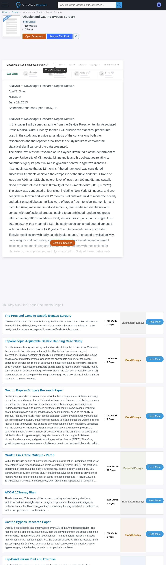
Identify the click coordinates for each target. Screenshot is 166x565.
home (5, 12)
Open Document (34, 36)
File (62, 64)
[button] (5, 5)
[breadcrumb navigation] (83, 12)
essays (16, 12)
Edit (72, 64)
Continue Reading (62, 243)
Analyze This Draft (59, 36)
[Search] (119, 5)
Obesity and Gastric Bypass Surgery (42, 12)
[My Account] (160, 5)
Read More (154, 321)
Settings (95, 64)
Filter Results (111, 64)
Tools (82, 64)
